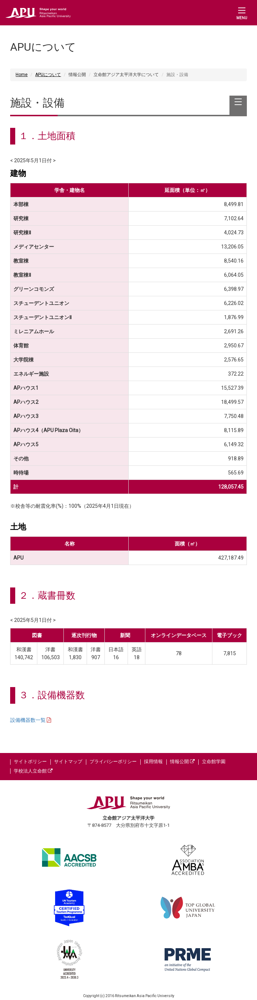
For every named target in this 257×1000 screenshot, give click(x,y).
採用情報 (153, 761)
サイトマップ (68, 761)
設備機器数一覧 (28, 720)
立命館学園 (213, 761)
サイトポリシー (30, 761)
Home (22, 74)
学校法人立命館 (33, 771)
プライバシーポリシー (113, 761)
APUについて (48, 74)
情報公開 (182, 761)
